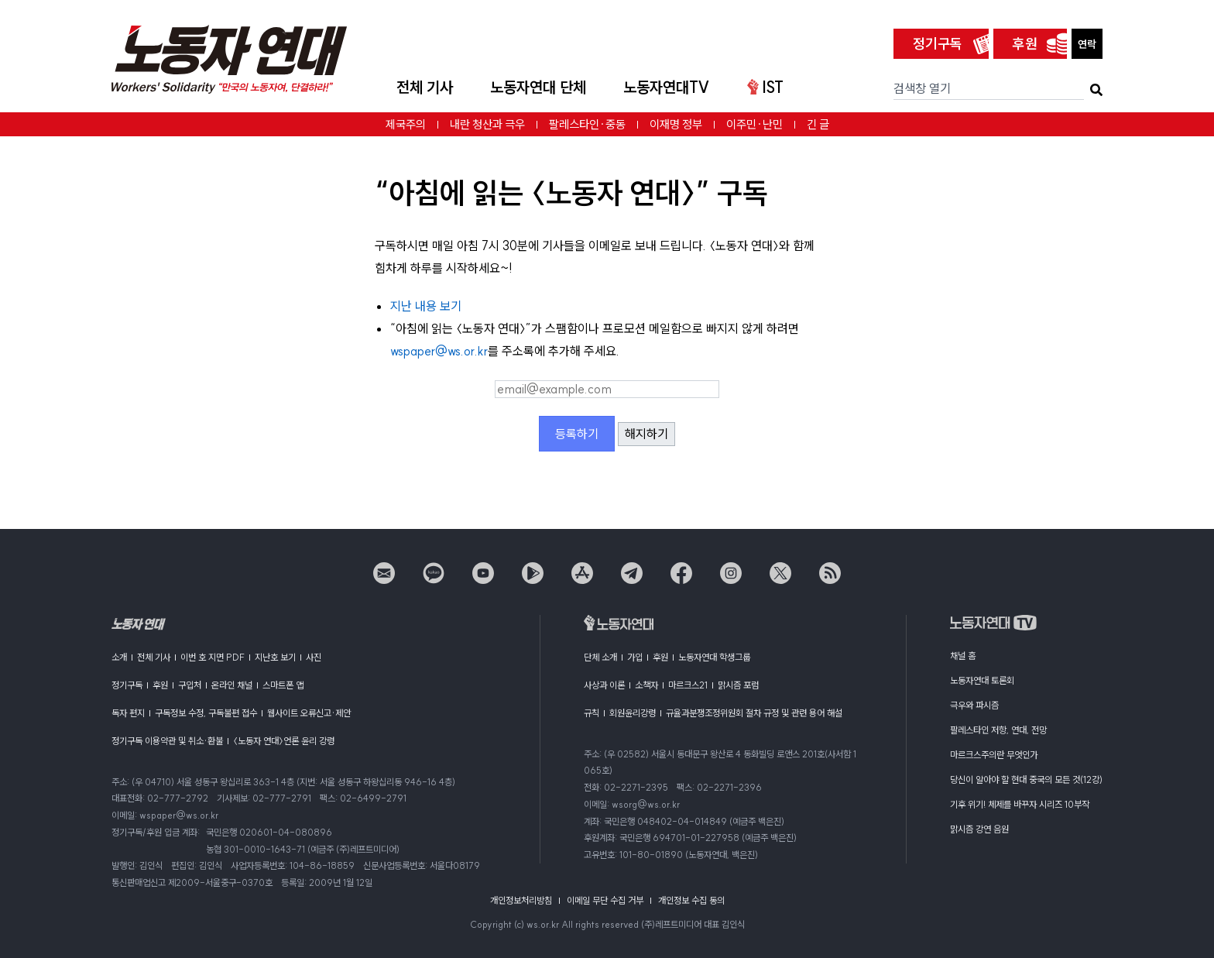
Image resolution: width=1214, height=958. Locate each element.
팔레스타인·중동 (587, 124)
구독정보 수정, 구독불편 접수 (206, 713)
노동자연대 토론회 (982, 680)
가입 (635, 657)
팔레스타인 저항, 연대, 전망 (998, 730)
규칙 (591, 713)
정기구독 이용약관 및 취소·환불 (167, 741)
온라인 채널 (231, 685)
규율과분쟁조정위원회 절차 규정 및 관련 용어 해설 (754, 713)
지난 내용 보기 (425, 306)
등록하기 (576, 433)
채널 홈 (963, 655)
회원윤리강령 (632, 713)
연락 (1087, 44)
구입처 (189, 685)
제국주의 (406, 124)
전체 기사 (424, 87)
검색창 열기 (922, 88)
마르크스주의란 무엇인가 (993, 755)
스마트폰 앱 (283, 685)
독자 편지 (128, 713)
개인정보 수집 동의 (691, 900)
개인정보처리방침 (521, 900)
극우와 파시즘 (974, 705)
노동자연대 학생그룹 (714, 657)
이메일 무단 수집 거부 (605, 900)
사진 (313, 657)
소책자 (646, 685)
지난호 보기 (275, 657)
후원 (1025, 44)
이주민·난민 (754, 124)
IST (765, 87)
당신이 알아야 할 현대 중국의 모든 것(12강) (1026, 779)
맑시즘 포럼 (738, 685)
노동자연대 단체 (538, 87)
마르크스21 (688, 685)
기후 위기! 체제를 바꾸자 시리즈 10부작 (1019, 804)
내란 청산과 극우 (487, 124)
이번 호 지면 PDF (212, 657)
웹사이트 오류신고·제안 (309, 713)
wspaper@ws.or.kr (439, 351)
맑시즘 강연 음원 (979, 829)
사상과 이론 (604, 685)
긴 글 (818, 124)
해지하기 (646, 433)
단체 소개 (600, 657)
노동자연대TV (666, 87)
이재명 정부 (676, 124)
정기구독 (937, 44)
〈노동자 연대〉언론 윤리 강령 (283, 741)
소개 (119, 657)
